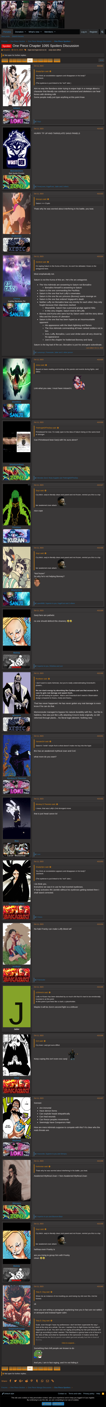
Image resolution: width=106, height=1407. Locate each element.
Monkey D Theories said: (46, 804)
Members (48, 32)
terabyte (17, 966)
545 (19, 60)
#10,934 (100, 924)
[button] (25, 31)
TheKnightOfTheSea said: (46, 428)
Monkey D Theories (16, 778)
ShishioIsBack (17, 464)
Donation (19, 32)
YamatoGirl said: (42, 741)
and (57, 478)
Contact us (62, 1394)
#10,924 (100, 256)
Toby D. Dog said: (43, 1292)
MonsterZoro (16, 171)
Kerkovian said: (42, 1166)
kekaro (16, 108)
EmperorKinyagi (17, 1328)
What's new (34, 32)
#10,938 (100, 1161)
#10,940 (100, 1286)
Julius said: (40, 365)
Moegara (16, 715)
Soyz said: (40, 490)
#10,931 (100, 736)
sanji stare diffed (55, 50)
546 (24, 60)
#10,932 (100, 799)
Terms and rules (75, 1394)
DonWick (16, 402)
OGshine (16, 527)
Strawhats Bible (16, 903)
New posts (5, 36)
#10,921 (100, 66)
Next (56, 60)
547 (29, 60)
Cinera (16, 298)
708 (50, 60)
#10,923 (100, 194)
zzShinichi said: (42, 992)
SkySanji (16, 1140)
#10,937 (100, 1098)
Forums (7, 32)
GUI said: (39, 1041)
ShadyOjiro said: (42, 71)
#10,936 (100, 1035)
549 (40, 60)
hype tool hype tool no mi (37, 50)
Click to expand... (69, 1343)
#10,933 (100, 861)
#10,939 (100, 1224)
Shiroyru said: (41, 199)
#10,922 (100, 129)
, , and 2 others (52, 187)
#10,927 (100, 485)
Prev (5, 60)
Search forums (18, 36)
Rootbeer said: (41, 679)
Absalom (6, 50)
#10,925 (100, 360)
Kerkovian (17, 236)
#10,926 (100, 422)
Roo (17, 841)
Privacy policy (88, 1394)
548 (35, 60)
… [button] (14, 60)
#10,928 (100, 548)
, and (50, 666)
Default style (8, 1394)
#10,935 (100, 987)
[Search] (102, 31)
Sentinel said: (41, 262)
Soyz (16, 1077)
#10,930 (100, 673)
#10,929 (100, 611)
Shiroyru (16, 1203)
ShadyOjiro (16, 590)
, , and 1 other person (55, 352)
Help (98, 1394)
